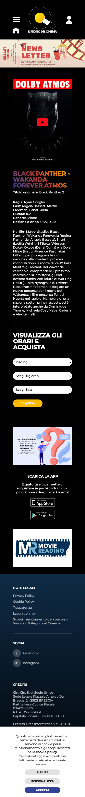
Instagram (31, 663)
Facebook (30, 653)
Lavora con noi (24, 613)
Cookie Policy (23, 602)
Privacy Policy (23, 596)
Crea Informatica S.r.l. (42, 724)
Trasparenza (22, 607)
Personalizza (42, 781)
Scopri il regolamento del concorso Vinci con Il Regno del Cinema (40, 621)
